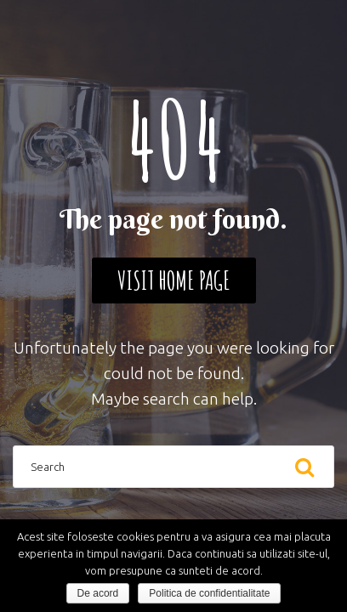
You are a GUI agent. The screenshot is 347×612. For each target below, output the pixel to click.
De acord (98, 593)
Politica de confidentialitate (209, 593)
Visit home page (173, 280)
